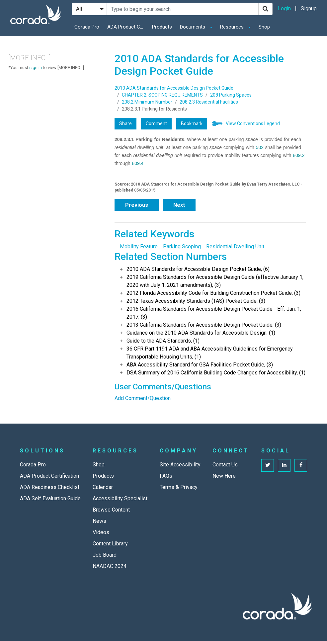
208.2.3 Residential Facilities (209, 102)
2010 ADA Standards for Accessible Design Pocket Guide (174, 88)
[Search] (265, 9)
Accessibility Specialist (120, 498)
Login (284, 8)
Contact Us (225, 464)
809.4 (137, 163)
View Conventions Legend (253, 123)
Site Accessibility (180, 464)
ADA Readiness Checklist (49, 487)
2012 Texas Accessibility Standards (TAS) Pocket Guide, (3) (195, 301)
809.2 (298, 155)
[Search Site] (183, 9)
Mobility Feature (139, 246)
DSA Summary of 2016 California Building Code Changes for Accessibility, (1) (215, 372)
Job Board (105, 555)
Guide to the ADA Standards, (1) (163, 341)
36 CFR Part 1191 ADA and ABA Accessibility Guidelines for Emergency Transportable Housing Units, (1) (209, 353)
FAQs (166, 476)
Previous (136, 205)
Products (162, 27)
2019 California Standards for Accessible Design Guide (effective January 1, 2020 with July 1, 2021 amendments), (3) (214, 281)
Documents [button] (193, 27)
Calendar (103, 487)
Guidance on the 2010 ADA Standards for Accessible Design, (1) (200, 333)
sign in (35, 67)
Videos (101, 532)
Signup (309, 8)
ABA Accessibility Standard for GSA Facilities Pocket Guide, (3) (199, 364)
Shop (264, 27)
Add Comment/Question (143, 398)
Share (125, 123)
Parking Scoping (182, 246)
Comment (156, 123)
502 (260, 147)
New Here (224, 476)
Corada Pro (86, 27)
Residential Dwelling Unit (235, 246)
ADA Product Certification (127, 27)
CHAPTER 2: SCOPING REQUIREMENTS (162, 95)
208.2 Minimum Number (147, 102)
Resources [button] (232, 27)
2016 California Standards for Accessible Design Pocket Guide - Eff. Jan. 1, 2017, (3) (213, 313)
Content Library (110, 543)
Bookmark (192, 123)
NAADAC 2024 (109, 566)
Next (179, 205)
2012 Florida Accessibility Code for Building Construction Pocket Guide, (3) (213, 293)
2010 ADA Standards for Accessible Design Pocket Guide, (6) (198, 269)
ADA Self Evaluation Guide (50, 498)
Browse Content (111, 510)
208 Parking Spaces (231, 95)
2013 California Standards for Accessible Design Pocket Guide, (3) (203, 325)
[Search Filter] (89, 9)
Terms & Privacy (179, 487)
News (99, 521)
